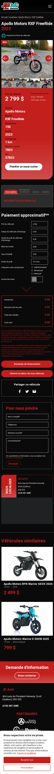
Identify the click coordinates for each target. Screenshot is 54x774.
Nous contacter (27, 675)
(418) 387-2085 (24, 493)
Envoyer (13, 464)
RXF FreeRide (37, 17)
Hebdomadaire (39, 267)
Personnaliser (27, 767)
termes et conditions (14, 458)
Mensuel (36, 274)
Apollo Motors (25, 17)
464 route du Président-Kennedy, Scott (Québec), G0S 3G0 (21, 698)
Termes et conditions (26, 753)
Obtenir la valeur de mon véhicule (27, 373)
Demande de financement (27, 364)
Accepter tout (27, 760)
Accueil (4, 17)
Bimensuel (37, 270)
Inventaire (13, 17)
